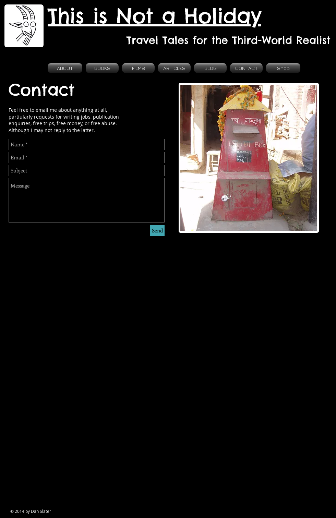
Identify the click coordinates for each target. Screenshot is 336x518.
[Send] (157, 230)
